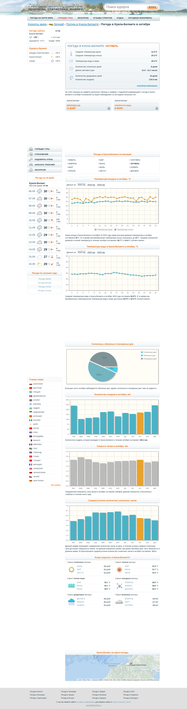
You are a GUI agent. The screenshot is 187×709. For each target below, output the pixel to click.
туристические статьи (121, 702)
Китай (36, 428)
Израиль (37, 404)
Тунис (36, 456)
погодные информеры (85, 702)
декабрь (135, 171)
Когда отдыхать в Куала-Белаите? (112, 557)
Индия (36, 408)
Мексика (37, 444)
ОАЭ (35, 448)
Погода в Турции (98, 691)
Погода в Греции (67, 695)
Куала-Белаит (35, 57)
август (102, 171)
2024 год (91, 185)
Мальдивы (38, 436)
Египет (36, 400)
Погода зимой (44, 279)
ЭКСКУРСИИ (83, 18)
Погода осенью (44, 290)
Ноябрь (81, 605)
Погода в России (67, 698)
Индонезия (38, 412)
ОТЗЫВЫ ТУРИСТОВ (102, 18)
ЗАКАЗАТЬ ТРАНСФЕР (45, 165)
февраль (72, 164)
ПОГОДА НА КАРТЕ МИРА (41, 18)
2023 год (101, 185)
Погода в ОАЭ (128, 691)
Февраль (129, 582)
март (70, 167)
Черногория (39, 473)
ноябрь (134, 167)
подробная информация (147, 86)
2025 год (81, 185)
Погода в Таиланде (68, 691)
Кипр (35, 424)
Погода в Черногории (38, 698)
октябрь (135, 164)
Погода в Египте (36, 691)
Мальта (36, 440)
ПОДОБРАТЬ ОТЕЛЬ (44, 159)
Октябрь (129, 605)
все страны (56, 485)
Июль (79, 566)
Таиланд (37, 452)
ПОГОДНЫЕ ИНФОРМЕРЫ (140, 18)
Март (127, 602)
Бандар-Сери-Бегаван (39, 53)
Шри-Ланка (38, 481)
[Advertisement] (112, 34)
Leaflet (79, 680)
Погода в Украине (99, 698)
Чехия (36, 477)
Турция (36, 460)
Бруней (59, 24)
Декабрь (129, 589)
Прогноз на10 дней (73, 106)
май (101, 160)
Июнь (128, 569)
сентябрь (135, 160)
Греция (36, 392)
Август (80, 573)
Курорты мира (37, 24)
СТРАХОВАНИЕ (41, 154)
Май (79, 569)
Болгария (38, 384)
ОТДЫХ (120, 18)
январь (72, 160)
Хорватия (38, 469)
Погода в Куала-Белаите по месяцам (112, 154)
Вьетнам (37, 388)
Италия (36, 420)
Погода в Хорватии (130, 695)
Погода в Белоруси (130, 698)
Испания (37, 416)
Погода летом (44, 286)
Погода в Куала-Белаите (82, 24)
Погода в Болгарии (37, 695)
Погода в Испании (99, 695)
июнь (102, 164)
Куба (35, 432)
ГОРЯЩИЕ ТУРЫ (65, 18)
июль (102, 167)
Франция (37, 464)
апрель (72, 171)
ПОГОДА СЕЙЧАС (37, 31)
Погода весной (44, 283)
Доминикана (39, 396)
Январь (128, 586)
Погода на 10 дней (44, 178)
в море (123, 107)
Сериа (32, 61)
